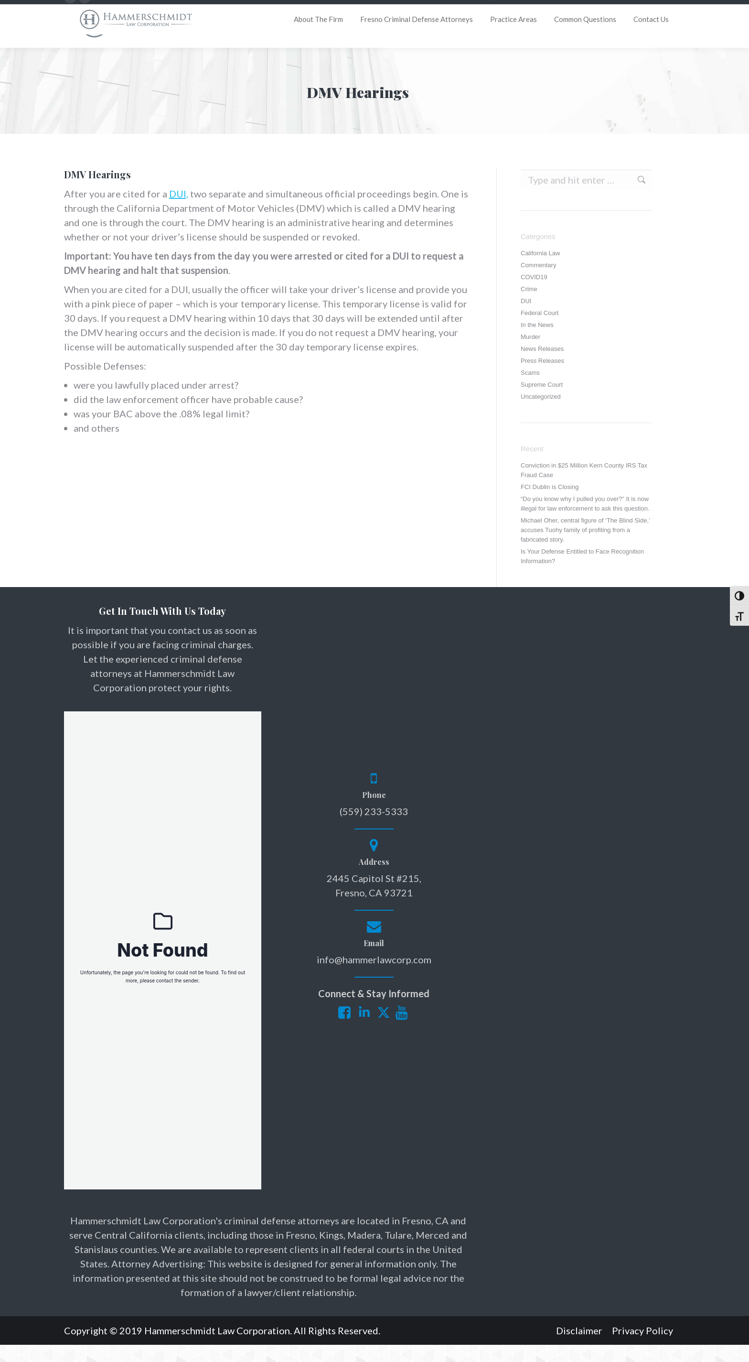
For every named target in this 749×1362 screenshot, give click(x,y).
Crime (529, 306)
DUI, (178, 211)
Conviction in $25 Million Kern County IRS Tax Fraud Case (584, 487)
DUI (526, 318)
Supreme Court (542, 401)
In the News (537, 342)
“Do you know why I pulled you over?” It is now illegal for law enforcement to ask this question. (585, 520)
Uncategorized (541, 413)
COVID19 (534, 294)
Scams (530, 389)
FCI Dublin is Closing (549, 504)
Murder (530, 354)
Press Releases (542, 377)
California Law (540, 270)
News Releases (542, 366)
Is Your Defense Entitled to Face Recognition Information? (582, 573)
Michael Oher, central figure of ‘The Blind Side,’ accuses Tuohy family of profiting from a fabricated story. (585, 547)
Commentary (538, 282)
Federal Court (539, 330)
